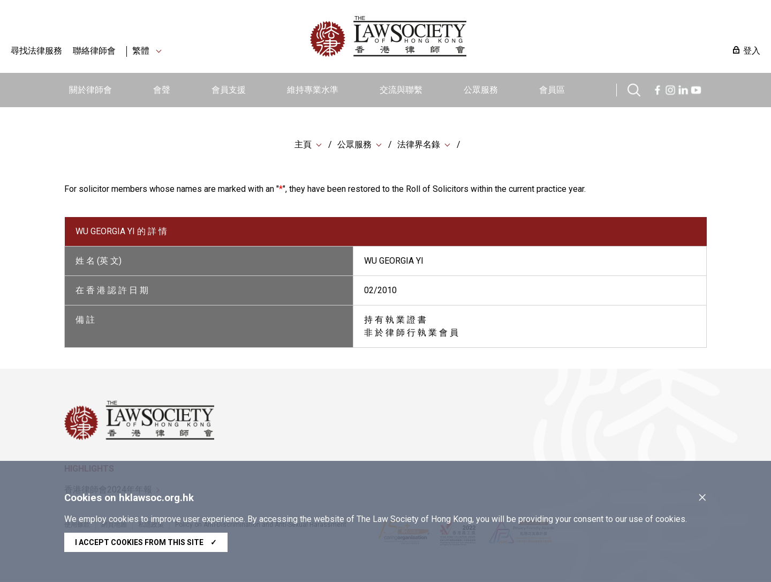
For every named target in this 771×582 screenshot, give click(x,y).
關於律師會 (90, 90)
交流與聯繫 (401, 90)
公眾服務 (481, 90)
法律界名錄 (418, 144)
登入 (751, 51)
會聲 (161, 90)
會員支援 (228, 90)
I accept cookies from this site (146, 542)
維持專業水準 (312, 90)
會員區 (552, 90)
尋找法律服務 (36, 51)
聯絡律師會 (94, 51)
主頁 (303, 144)
